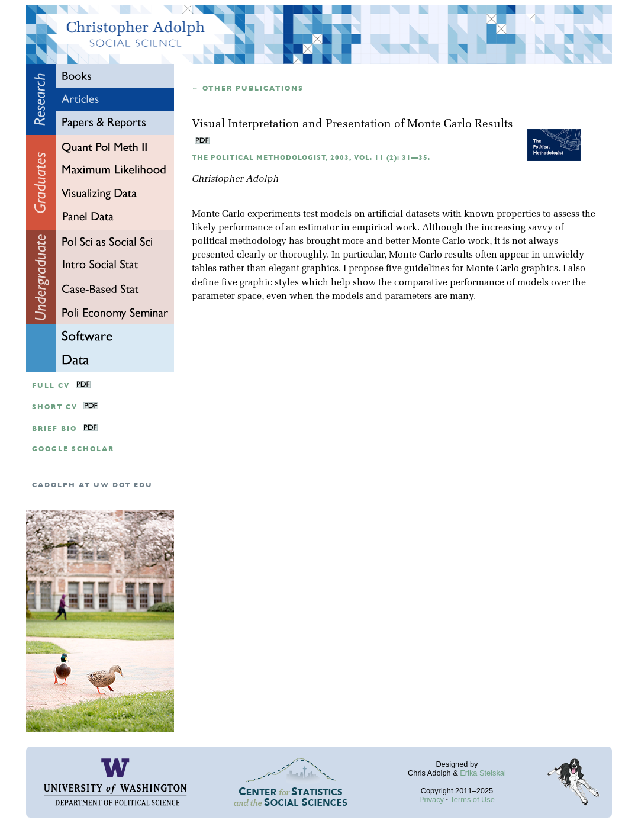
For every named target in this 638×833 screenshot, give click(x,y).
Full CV (51, 386)
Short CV (55, 407)
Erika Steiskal (483, 772)
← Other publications (248, 88)
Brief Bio (54, 429)
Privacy (431, 799)
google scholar (73, 449)
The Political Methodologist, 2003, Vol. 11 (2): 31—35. (311, 158)
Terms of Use (472, 799)
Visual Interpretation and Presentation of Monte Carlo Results (352, 124)
